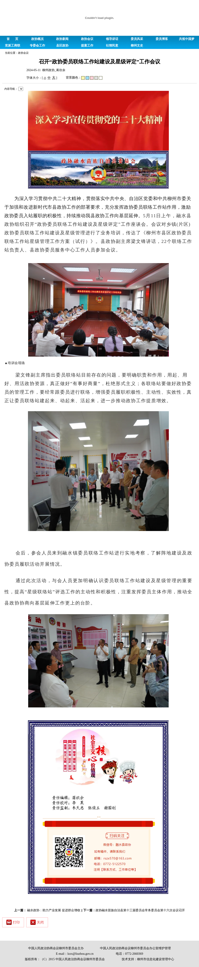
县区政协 (62, 45)
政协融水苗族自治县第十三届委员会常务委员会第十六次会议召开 (140, 910)
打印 (13, 922)
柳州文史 (137, 45)
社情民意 (112, 45)
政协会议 (87, 39)
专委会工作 (37, 45)
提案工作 (87, 45)
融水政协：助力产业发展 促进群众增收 (53, 910)
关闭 (37, 922)
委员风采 (137, 39)
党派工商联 (12, 45)
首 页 (12, 39)
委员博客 (162, 39)
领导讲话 (112, 39)
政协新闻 (62, 39)
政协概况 (37, 39)
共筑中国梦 (186, 39)
